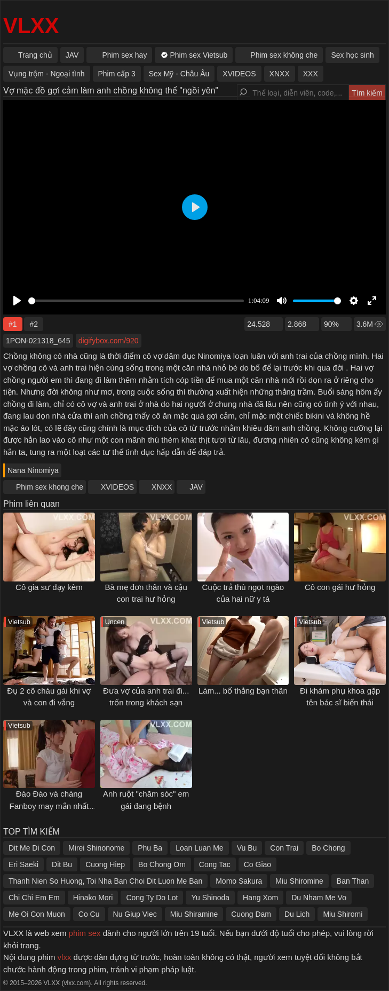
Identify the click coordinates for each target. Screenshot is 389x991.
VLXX (31, 25)
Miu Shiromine (299, 881)
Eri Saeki (23, 864)
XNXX (162, 487)
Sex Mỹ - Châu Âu (179, 73)
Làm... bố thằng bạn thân (243, 690)
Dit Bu (62, 864)
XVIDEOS (117, 487)
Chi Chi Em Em (34, 897)
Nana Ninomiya (33, 470)
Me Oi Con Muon (37, 914)
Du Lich (296, 914)
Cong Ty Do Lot (152, 897)
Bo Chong (328, 848)
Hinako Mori (93, 897)
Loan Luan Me (200, 848)
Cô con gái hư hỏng (340, 587)
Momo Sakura (239, 881)
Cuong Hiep (105, 864)
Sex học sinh (352, 55)
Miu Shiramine (194, 914)
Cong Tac (215, 864)
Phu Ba (150, 848)
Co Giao (257, 864)
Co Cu (89, 914)
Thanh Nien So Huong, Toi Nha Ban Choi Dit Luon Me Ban (105, 881)
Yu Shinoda (210, 897)
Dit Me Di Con (32, 848)
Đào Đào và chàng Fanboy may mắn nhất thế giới (49, 805)
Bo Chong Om (162, 864)
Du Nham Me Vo (318, 897)
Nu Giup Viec (135, 914)
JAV (196, 487)
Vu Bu (247, 848)
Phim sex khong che (49, 487)
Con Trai (284, 848)
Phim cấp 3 (117, 73)
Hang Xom (260, 897)
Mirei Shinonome (96, 848)
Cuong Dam (251, 914)
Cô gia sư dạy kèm (49, 587)
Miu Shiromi (342, 914)
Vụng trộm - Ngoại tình (47, 73)
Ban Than (353, 881)
